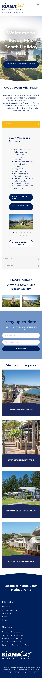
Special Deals (8, 613)
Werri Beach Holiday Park (13, 642)
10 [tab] (23, 235)
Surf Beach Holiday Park (12, 635)
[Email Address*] (21, 342)
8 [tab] (33, 232)
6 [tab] (27, 232)
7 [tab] (30, 232)
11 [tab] (26, 235)
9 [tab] (21, 235)
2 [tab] (16, 232)
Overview (6, 607)
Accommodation (9, 610)
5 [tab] (25, 232)
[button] (2, 301)
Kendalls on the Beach (12, 638)
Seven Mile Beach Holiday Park (15, 645)
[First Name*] (21, 335)
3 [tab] (19, 232)
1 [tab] (13, 232)
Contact (5, 620)
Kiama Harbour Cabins (12, 632)
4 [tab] (22, 232)
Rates (4, 617)
